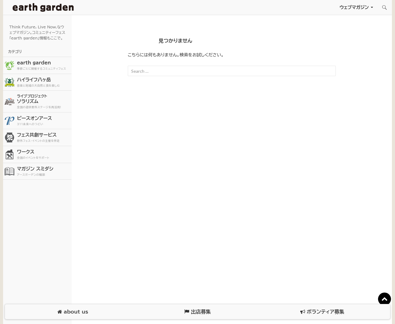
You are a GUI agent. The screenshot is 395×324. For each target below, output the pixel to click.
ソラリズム (43, 101)
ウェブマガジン (354, 7)
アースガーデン (43, 7)
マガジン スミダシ (43, 171)
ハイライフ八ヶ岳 (43, 82)
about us (72, 311)
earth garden (43, 65)
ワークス (43, 155)
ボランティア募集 (322, 311)
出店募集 (197, 311)
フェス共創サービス (43, 138)
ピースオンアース (43, 121)
